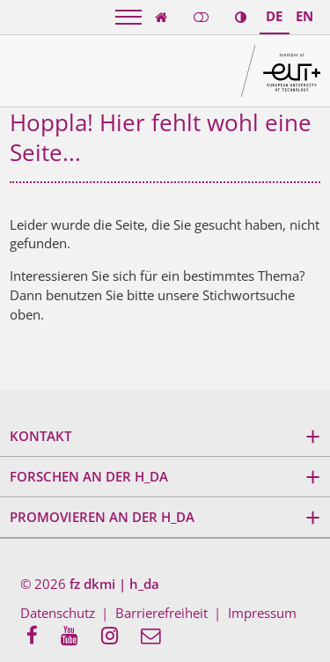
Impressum (262, 613)
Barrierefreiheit (161, 613)
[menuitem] (37, 636)
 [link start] (161, 17)
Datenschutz (57, 613)
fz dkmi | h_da (114, 583)
